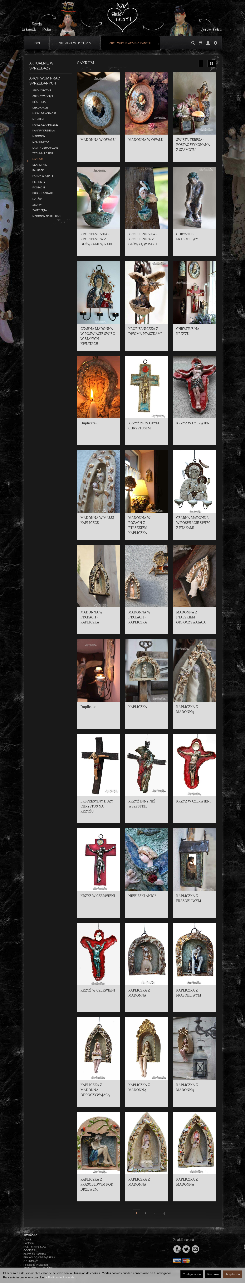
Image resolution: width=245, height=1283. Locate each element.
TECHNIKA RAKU (43, 153)
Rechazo (213, 1274)
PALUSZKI (39, 170)
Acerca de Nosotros (35, 1254)
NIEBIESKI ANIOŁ (142, 895)
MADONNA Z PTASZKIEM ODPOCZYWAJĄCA (191, 617)
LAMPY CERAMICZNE (45, 147)
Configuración (192, 1274)
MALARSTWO (41, 141)
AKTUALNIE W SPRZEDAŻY (75, 43)
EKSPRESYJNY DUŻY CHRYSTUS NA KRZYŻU (96, 806)
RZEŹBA (38, 199)
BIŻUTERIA (39, 102)
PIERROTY (39, 181)
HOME (37, 43)
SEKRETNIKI (40, 164)
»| (164, 1213)
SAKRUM (38, 159)
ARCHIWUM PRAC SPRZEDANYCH (130, 43)
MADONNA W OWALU (98, 139)
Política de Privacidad (36, 1264)
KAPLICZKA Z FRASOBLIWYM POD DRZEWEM (96, 1184)
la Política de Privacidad (60, 1277)
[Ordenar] (201, 63)
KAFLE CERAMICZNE (45, 124)
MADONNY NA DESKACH (47, 216)
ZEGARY (38, 204)
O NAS (27, 1239)
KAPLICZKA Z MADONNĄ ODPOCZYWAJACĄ (95, 1089)
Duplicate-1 (89, 423)
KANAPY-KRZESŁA (44, 130)
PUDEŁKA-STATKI (43, 193)
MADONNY (39, 136)
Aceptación (232, 1274)
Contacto (29, 1243)
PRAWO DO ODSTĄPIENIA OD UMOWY (39, 1259)
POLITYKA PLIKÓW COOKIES (35, 1248)
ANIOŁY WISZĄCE (43, 96)
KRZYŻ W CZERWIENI (193, 423)
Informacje (30, 1235)
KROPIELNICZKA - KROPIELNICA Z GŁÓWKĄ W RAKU (142, 239)
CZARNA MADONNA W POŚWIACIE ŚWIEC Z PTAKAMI (193, 522)
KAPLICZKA (137, 706)
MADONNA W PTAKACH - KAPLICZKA (91, 617)
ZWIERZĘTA (40, 210)
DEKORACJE (40, 107)
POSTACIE (39, 187)
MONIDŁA (38, 119)
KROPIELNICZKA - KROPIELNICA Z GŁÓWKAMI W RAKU (96, 239)
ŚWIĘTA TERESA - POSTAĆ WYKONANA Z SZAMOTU (193, 144)
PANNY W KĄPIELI (43, 176)
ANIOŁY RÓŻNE (42, 90)
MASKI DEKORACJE (45, 113)
